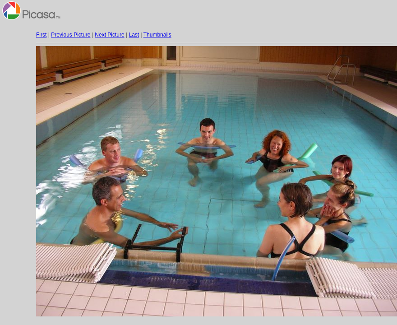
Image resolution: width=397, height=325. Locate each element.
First (41, 35)
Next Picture (109, 35)
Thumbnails (157, 35)
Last (134, 35)
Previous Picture (70, 35)
